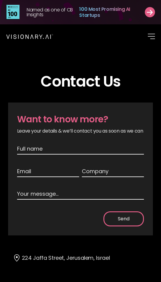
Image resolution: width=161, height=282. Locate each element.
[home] (29, 36)
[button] (151, 36)
